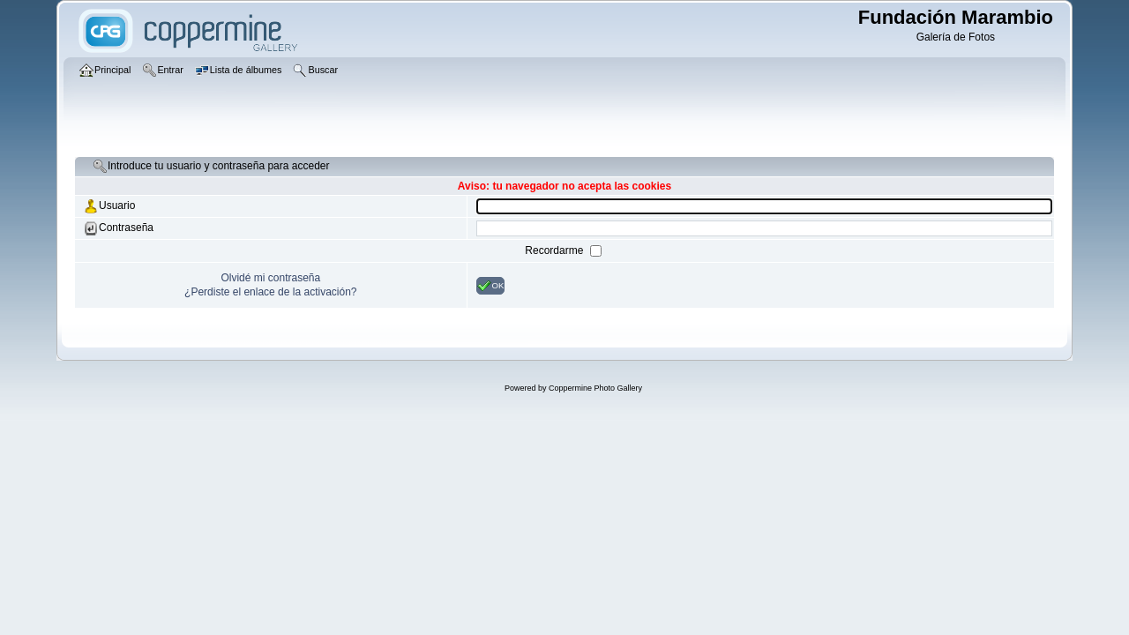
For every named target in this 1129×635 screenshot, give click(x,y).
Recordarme (555, 250)
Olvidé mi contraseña (270, 278)
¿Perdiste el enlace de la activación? (270, 292)
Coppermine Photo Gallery (595, 388)
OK (491, 286)
